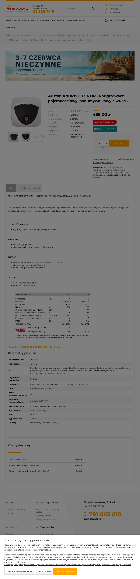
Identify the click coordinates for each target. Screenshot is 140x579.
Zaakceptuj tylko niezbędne (19, 571)
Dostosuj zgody (44, 571)
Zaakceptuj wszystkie (65, 571)
